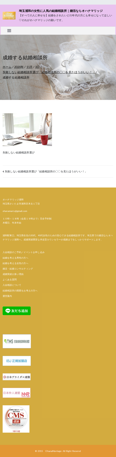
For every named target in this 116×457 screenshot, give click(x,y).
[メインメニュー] (9, 30)
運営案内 (7, 296)
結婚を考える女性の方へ (15, 263)
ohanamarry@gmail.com (15, 211)
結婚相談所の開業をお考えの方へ (20, 290)
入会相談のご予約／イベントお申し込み (24, 252)
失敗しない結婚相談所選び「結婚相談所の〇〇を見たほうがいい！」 (46, 171)
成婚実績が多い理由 (13, 274)
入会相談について (12, 284)
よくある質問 (10, 279)
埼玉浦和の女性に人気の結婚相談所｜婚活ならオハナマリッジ (61, 11)
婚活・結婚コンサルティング (18, 268)
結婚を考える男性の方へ (15, 257)
